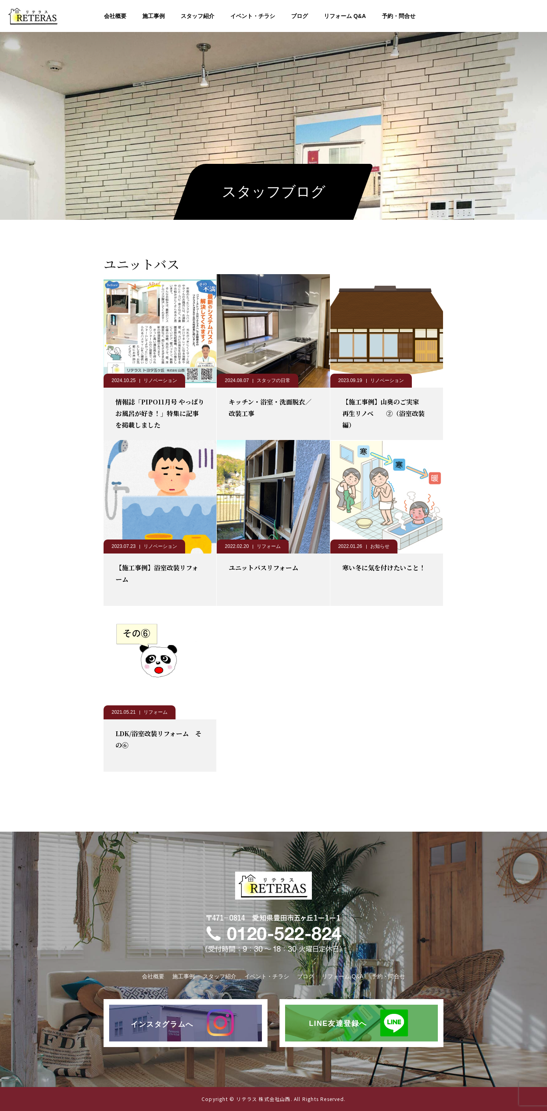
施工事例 (153, 16)
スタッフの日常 (273, 380)
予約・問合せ (398, 16)
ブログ (299, 16)
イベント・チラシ (252, 16)
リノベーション (160, 380)
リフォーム (269, 546)
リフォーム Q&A (345, 16)
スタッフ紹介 (197, 16)
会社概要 (115, 16)
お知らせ (379, 546)
